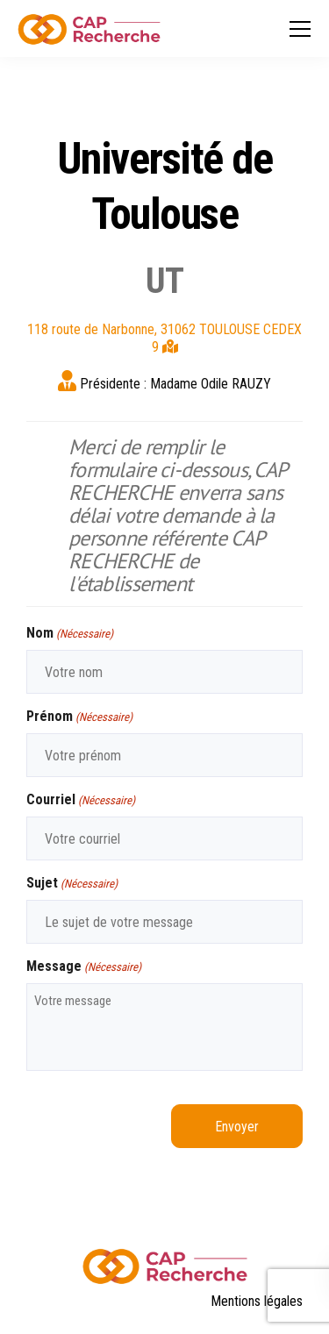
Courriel (80, 800)
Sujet (72, 883)
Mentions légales (257, 1301)
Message (83, 967)
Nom (69, 633)
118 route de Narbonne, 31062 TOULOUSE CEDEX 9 (164, 338)
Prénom (79, 717)
